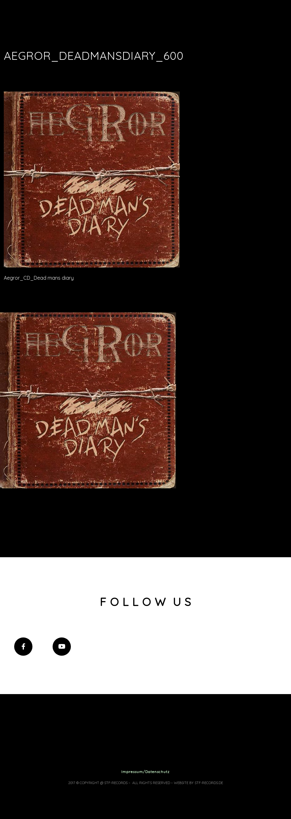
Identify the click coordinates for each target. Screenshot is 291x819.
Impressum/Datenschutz (145, 771)
